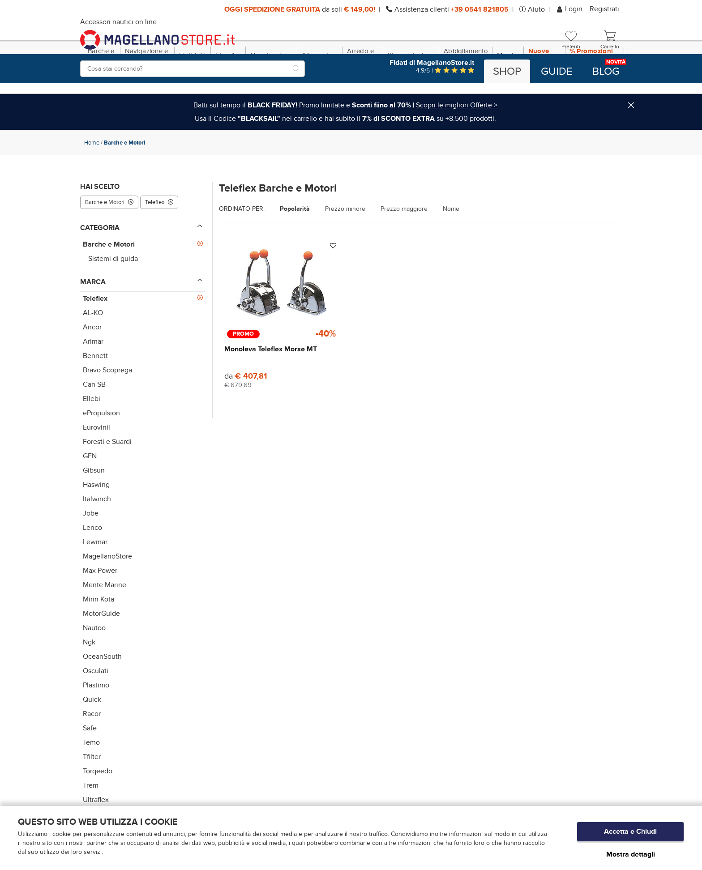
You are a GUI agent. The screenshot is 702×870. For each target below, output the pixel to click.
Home (91, 181)
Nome (451, 247)
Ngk (89, 680)
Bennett (95, 394)
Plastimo (96, 723)
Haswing (96, 523)
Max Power (100, 609)
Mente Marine (104, 623)
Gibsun (94, 508)
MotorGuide (101, 652)
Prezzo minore (345, 247)
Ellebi (91, 437)
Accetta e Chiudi (630, 834)
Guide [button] (557, 71)
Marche (508, 94)
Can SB (94, 422)
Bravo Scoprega (107, 408)
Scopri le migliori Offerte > (456, 143)
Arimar (93, 379)
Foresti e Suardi (107, 480)
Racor (92, 752)
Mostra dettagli (630, 853)
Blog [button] (606, 71)
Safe (90, 766)
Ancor (92, 365)
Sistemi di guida (113, 297)
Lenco (92, 566)
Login (570, 8)
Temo (91, 780)
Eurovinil (96, 465)
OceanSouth (102, 695)
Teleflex (159, 240)
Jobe (90, 551)
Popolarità (295, 247)
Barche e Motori (109, 240)
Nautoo (94, 666)
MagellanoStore (107, 594)
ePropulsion (101, 451)
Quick (92, 738)
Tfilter (92, 795)
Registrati (604, 8)
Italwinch (97, 537)
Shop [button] (507, 71)
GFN (90, 494)
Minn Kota (98, 637)
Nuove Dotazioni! (544, 93)
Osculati (95, 709)
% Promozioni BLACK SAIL (591, 93)
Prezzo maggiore (404, 247)
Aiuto (536, 9)
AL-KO (93, 351)
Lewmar (95, 580)
